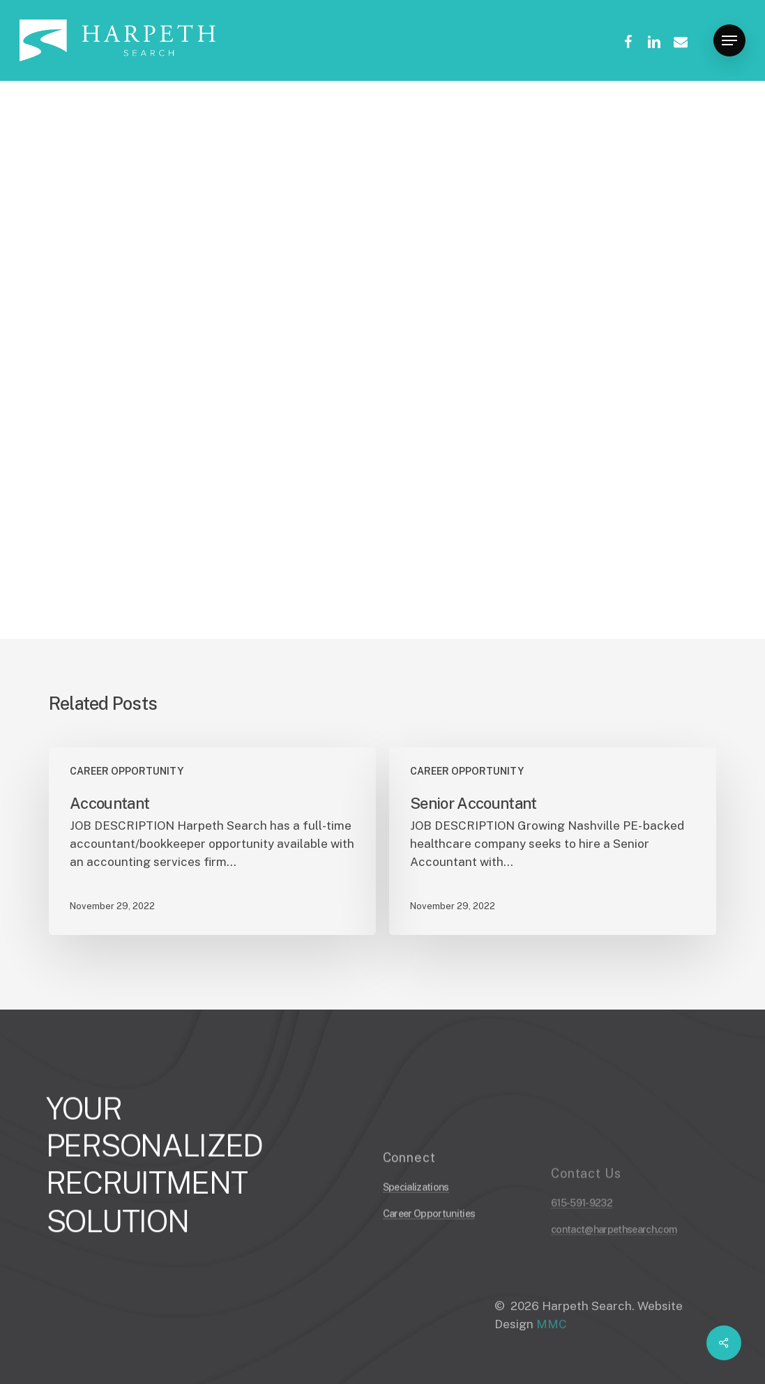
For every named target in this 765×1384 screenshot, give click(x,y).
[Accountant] (212, 841)
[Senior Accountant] (552, 841)
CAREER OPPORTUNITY (116, 136)
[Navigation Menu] (729, 40)
